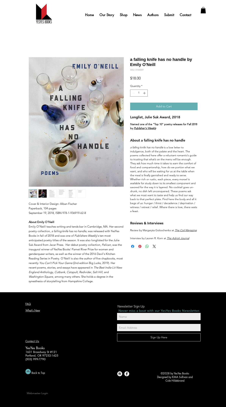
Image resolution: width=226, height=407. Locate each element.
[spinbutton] (138, 93)
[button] (203, 10)
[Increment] (144, 93)
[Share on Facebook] (132, 246)
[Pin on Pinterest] (140, 246)
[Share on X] (154, 246)
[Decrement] (133, 93)
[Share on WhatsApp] (147, 246)
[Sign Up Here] (159, 337)
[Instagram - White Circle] (119, 373)
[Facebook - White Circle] (126, 373)
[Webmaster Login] (37, 393)
